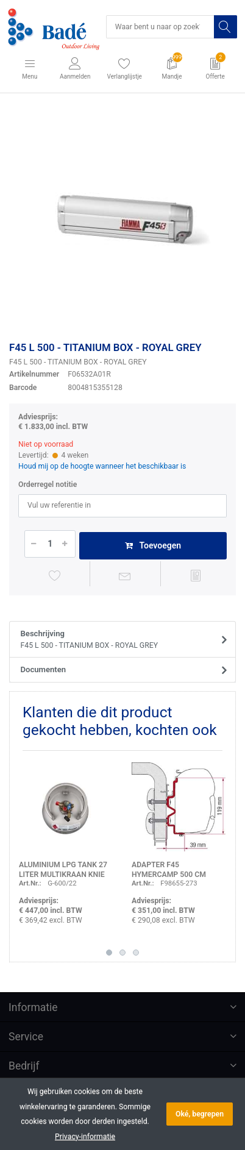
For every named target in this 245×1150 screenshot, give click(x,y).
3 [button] (136, 952)
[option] (122, 219)
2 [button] (122, 952)
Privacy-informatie (85, 1136)
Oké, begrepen (200, 1114)
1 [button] (109, 952)
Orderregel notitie (47, 484)
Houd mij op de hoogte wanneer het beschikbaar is (102, 466)
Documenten (43, 669)
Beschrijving (119, 640)
